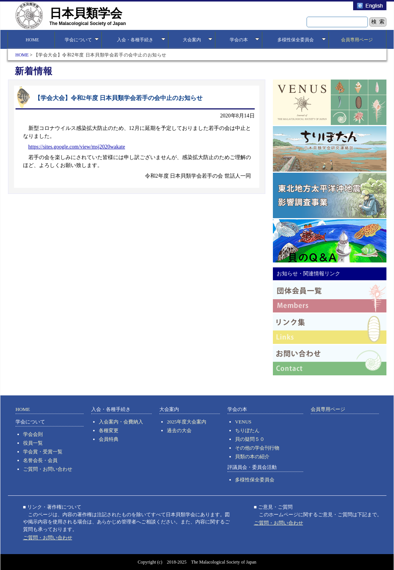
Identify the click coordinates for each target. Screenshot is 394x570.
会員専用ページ (357, 39)
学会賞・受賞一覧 (42, 451)
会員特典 (108, 439)
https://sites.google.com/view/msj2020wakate (76, 147)
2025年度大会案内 (186, 422)
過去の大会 (179, 430)
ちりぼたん (247, 430)
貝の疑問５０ (250, 439)
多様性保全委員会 (254, 480)
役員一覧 (33, 443)
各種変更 (108, 430)
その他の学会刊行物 (257, 448)
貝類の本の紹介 (252, 456)
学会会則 (33, 434)
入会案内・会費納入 (121, 422)
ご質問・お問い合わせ (47, 469)
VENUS (243, 422)
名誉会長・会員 (40, 460)
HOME (31, 39)
